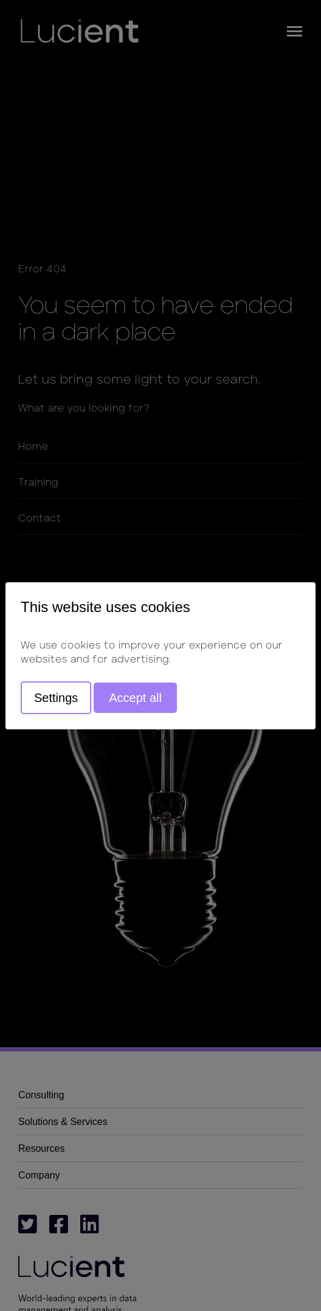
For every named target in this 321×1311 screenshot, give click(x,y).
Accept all (135, 697)
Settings (56, 697)
